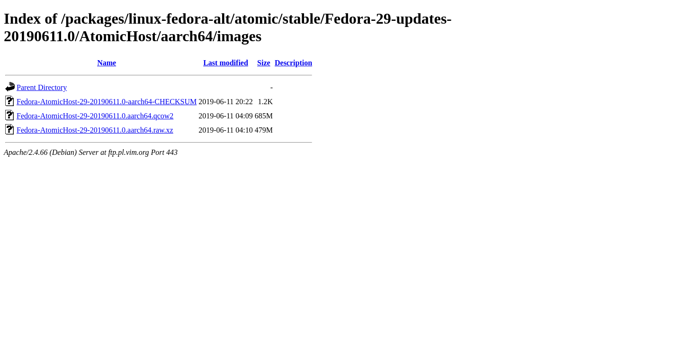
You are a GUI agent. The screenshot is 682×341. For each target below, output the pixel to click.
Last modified (225, 63)
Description (293, 63)
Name (106, 63)
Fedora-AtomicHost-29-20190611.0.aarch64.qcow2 (95, 116)
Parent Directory (42, 87)
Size (263, 63)
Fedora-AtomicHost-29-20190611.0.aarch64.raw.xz (95, 130)
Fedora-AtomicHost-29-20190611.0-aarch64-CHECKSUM (107, 102)
